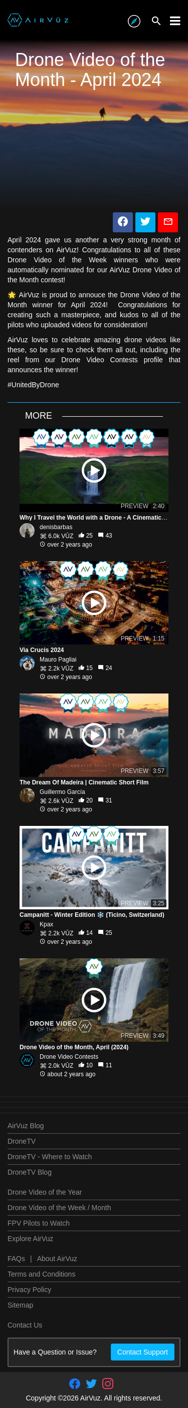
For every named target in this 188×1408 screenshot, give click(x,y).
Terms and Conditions (41, 1274)
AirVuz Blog (26, 1126)
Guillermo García (62, 791)
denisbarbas (56, 527)
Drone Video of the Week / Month (59, 1208)
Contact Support (142, 1352)
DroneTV (22, 1141)
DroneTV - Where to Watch (50, 1157)
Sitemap (20, 1305)
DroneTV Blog (30, 1172)
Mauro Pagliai (58, 659)
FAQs (16, 1259)
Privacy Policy (29, 1290)
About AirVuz (57, 1259)
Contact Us (25, 1325)
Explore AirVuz (30, 1239)
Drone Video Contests (69, 1056)
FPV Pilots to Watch (39, 1223)
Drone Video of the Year (45, 1192)
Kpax (46, 924)
